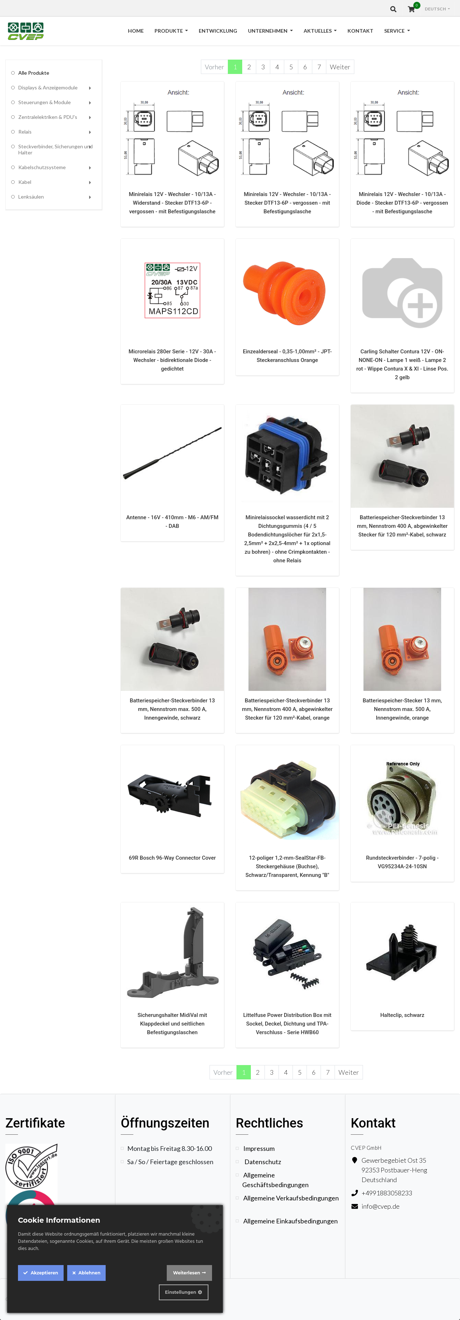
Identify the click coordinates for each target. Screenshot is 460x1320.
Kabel (24, 182)
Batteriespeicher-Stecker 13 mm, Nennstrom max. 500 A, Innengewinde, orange (402, 709)
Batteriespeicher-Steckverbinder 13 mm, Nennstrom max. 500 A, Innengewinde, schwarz (172, 709)
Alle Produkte (33, 73)
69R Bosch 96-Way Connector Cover (172, 858)
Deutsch (436, 8)
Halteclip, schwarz (402, 1015)
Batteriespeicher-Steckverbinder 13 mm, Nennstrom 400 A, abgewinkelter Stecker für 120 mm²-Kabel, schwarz (402, 526)
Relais (25, 132)
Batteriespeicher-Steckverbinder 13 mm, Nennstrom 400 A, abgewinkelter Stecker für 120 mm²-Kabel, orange (287, 709)
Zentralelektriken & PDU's (47, 117)
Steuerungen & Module (44, 102)
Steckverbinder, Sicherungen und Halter (55, 149)
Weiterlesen (186, 1272)
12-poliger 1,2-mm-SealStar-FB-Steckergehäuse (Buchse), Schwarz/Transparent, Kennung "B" (287, 866)
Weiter (340, 67)
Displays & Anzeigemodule (48, 87)
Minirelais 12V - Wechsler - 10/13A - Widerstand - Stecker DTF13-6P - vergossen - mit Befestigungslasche (172, 203)
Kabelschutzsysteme (42, 167)
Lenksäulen (31, 197)
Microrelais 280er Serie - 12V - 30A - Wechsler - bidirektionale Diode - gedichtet (172, 360)
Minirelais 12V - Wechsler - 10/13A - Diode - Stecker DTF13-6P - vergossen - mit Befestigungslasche (402, 203)
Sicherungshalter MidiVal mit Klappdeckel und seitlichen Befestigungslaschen (172, 1024)
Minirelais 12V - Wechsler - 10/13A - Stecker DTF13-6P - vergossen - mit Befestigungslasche (287, 203)
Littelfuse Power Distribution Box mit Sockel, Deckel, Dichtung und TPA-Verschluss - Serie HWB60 (287, 1024)
